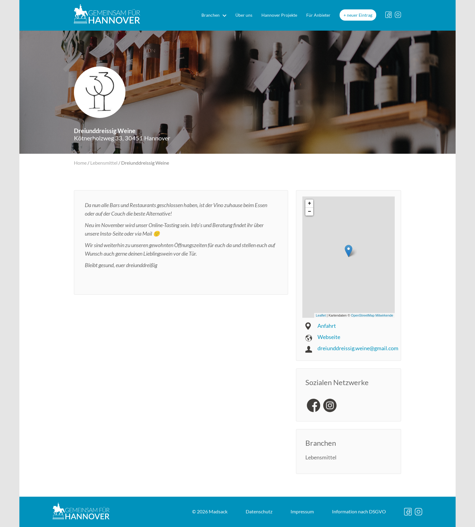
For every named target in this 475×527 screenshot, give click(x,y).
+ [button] (309, 203)
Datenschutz (259, 511)
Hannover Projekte (279, 15)
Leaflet (321, 315)
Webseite (328, 337)
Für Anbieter (318, 15)
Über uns (243, 15)
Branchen (210, 15)
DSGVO (359, 511)
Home (80, 163)
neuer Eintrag (359, 15)
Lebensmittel (104, 163)
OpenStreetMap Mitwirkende (372, 315)
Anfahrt (326, 325)
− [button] (309, 211)
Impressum (302, 511)
